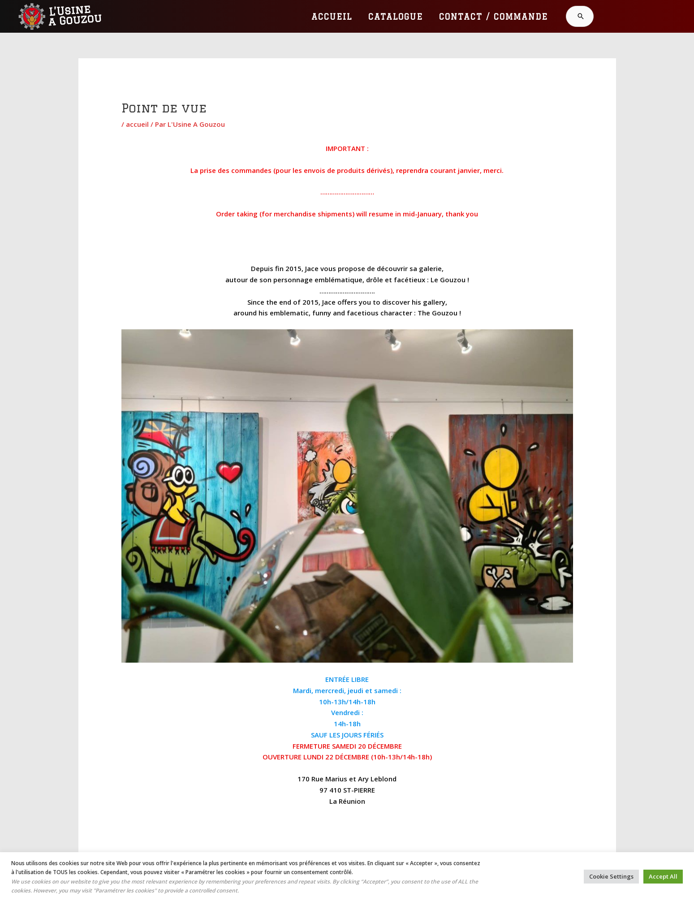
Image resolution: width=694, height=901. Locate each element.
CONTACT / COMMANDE (493, 16)
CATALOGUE (395, 16)
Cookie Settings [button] (611, 876)
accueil (137, 124)
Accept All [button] (663, 876)
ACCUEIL (331, 16)
